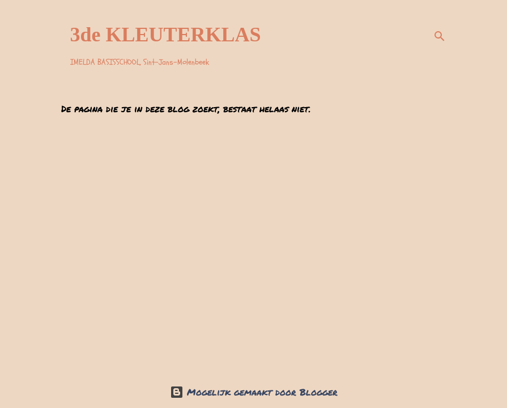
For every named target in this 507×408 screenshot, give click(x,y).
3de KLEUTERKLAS (165, 34)
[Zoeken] (439, 36)
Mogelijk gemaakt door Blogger (254, 391)
